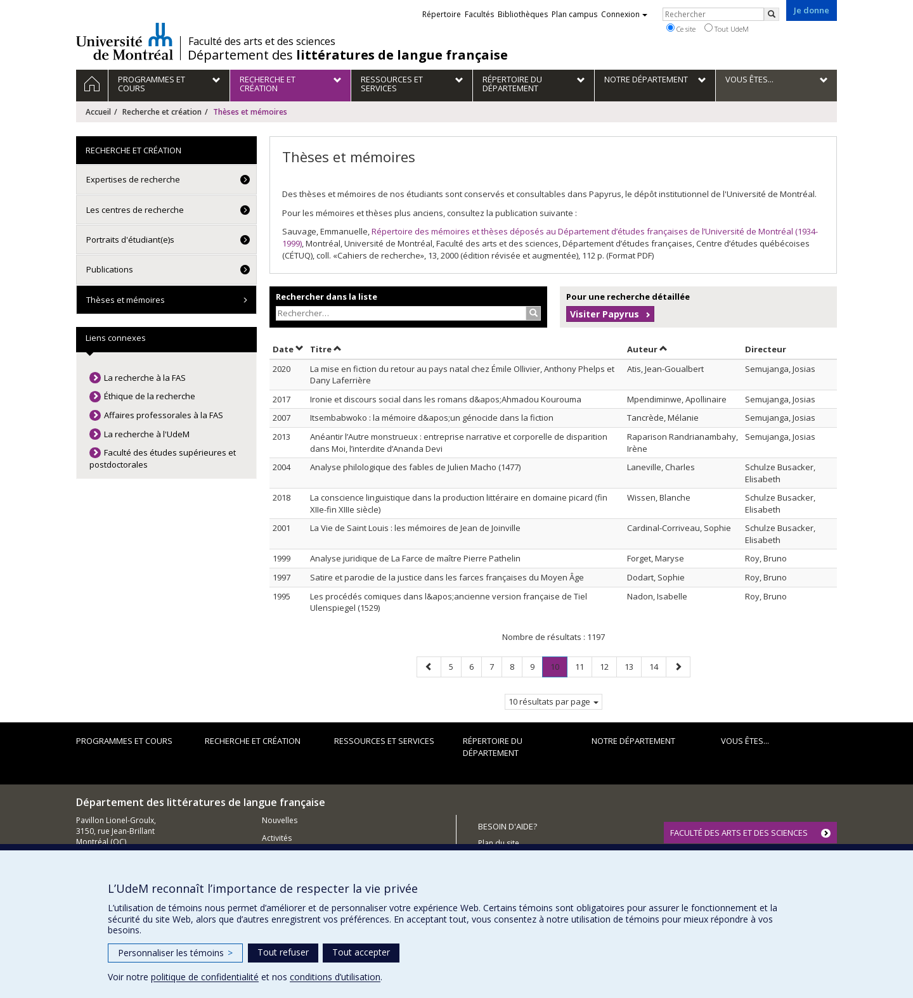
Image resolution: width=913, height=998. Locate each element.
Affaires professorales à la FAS (163, 415)
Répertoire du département (492, 746)
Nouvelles (279, 820)
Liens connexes (116, 337)
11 (583, 666)
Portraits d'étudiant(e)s (130, 239)
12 (608, 666)
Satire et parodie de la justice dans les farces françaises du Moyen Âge (447, 577)
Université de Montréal (124, 41)
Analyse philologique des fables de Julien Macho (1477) (415, 467)
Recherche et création (162, 111)
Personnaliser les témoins (175, 953)
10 (558, 668)
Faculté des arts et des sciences (261, 41)
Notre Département (633, 740)
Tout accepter (361, 952)
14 (657, 666)
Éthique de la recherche (149, 396)
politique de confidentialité (205, 977)
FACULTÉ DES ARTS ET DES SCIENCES (739, 832)
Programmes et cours (124, 740)
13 (633, 666)
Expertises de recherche (133, 179)
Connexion (624, 14)
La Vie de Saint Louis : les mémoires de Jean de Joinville (415, 528)
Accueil (98, 111)
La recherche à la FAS (145, 377)
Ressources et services (384, 740)
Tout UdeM (726, 28)
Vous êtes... (745, 740)
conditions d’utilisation (335, 977)
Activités (277, 838)
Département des (348, 55)
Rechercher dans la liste (326, 296)
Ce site (681, 28)
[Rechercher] (771, 14)
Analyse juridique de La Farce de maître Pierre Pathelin (415, 558)
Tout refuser (283, 952)
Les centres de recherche (135, 209)
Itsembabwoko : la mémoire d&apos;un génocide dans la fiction (432, 417)
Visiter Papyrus (604, 314)
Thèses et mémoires (125, 299)
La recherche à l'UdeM (147, 434)
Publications (109, 269)
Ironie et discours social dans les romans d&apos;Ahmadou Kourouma (445, 399)
